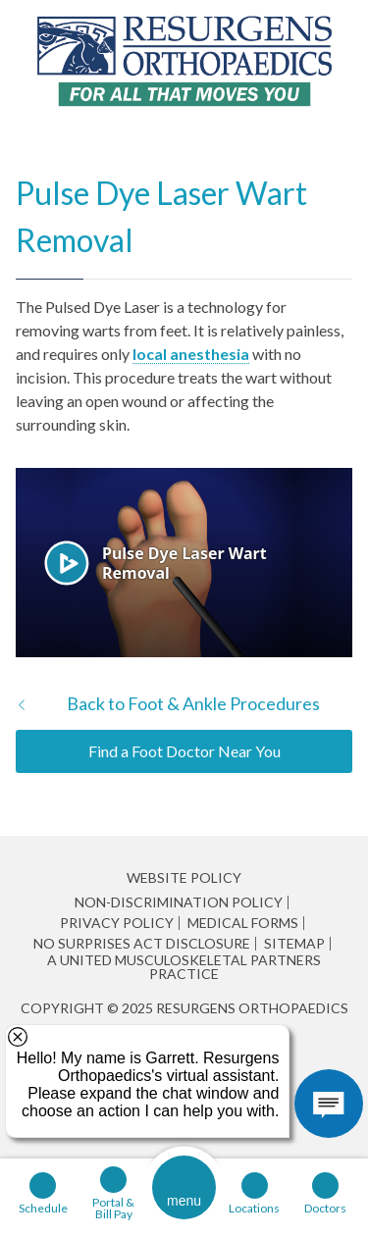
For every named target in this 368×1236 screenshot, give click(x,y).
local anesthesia (190, 353)
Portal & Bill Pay (113, 1207)
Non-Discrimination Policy (179, 902)
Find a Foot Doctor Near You (184, 751)
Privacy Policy (117, 923)
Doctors (325, 1207)
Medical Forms (242, 923)
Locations (254, 1207)
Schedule (43, 1207)
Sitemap (294, 944)
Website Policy (184, 877)
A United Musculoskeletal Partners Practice (184, 967)
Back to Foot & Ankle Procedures (193, 703)
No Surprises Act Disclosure (141, 944)
